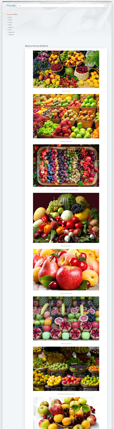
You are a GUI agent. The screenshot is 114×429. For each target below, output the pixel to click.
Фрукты (10, 20)
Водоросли (11, 32)
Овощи (10, 22)
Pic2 (11, 5)
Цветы (10, 17)
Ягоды (10, 29)
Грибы (9, 24)
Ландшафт (11, 34)
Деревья (10, 27)
